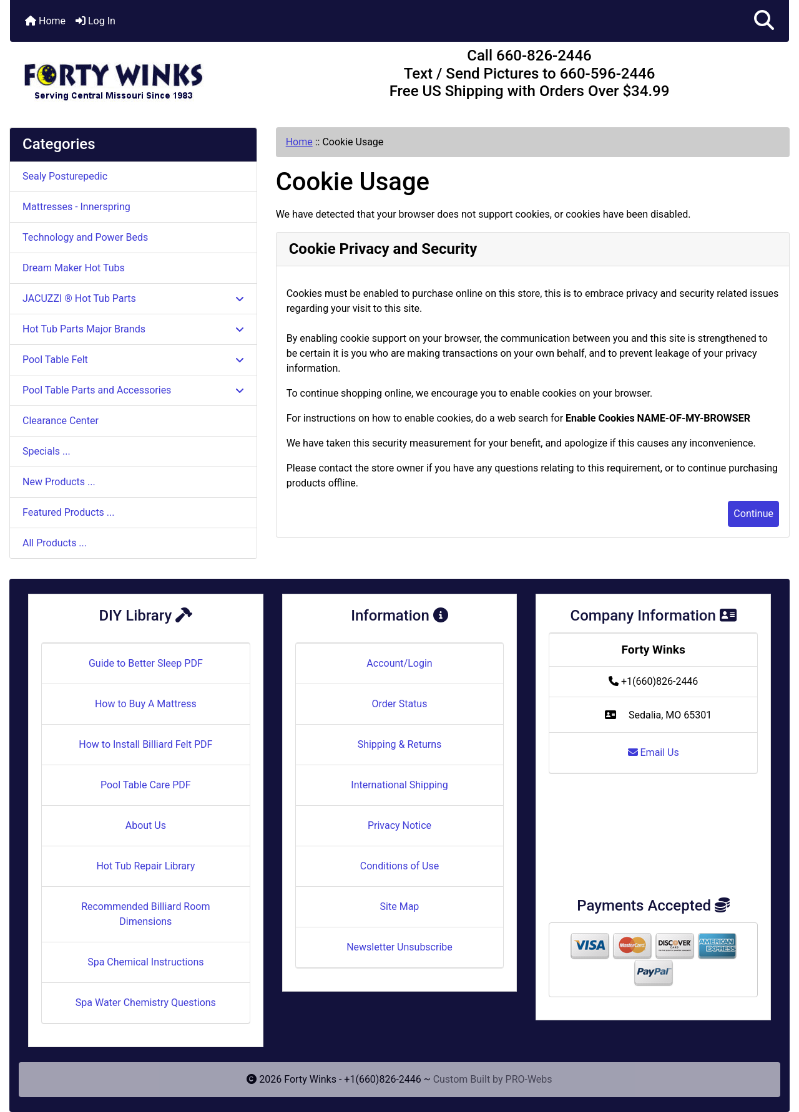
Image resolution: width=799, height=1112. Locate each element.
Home (45, 21)
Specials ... (46, 451)
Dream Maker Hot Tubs (73, 268)
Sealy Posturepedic (64, 176)
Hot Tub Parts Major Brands (133, 329)
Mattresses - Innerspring (76, 207)
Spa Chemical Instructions (145, 962)
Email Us (653, 752)
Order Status (400, 704)
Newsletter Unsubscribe (399, 947)
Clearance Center (60, 421)
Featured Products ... (68, 512)
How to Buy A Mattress (146, 704)
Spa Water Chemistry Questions (146, 1002)
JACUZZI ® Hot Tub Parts (133, 298)
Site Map (399, 906)
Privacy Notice (399, 825)
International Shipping (399, 785)
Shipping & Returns (400, 744)
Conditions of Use (399, 866)
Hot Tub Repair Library (145, 866)
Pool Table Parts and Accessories (133, 390)
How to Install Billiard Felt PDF (145, 744)
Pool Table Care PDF (145, 785)
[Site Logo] (139, 76)
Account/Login (399, 663)
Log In (95, 21)
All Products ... (54, 543)
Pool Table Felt (133, 359)
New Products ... (59, 482)
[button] (764, 21)
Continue (753, 514)
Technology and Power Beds (85, 237)
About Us (145, 825)
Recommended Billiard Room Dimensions (145, 914)
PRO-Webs (529, 1079)
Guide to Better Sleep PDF (146, 663)
